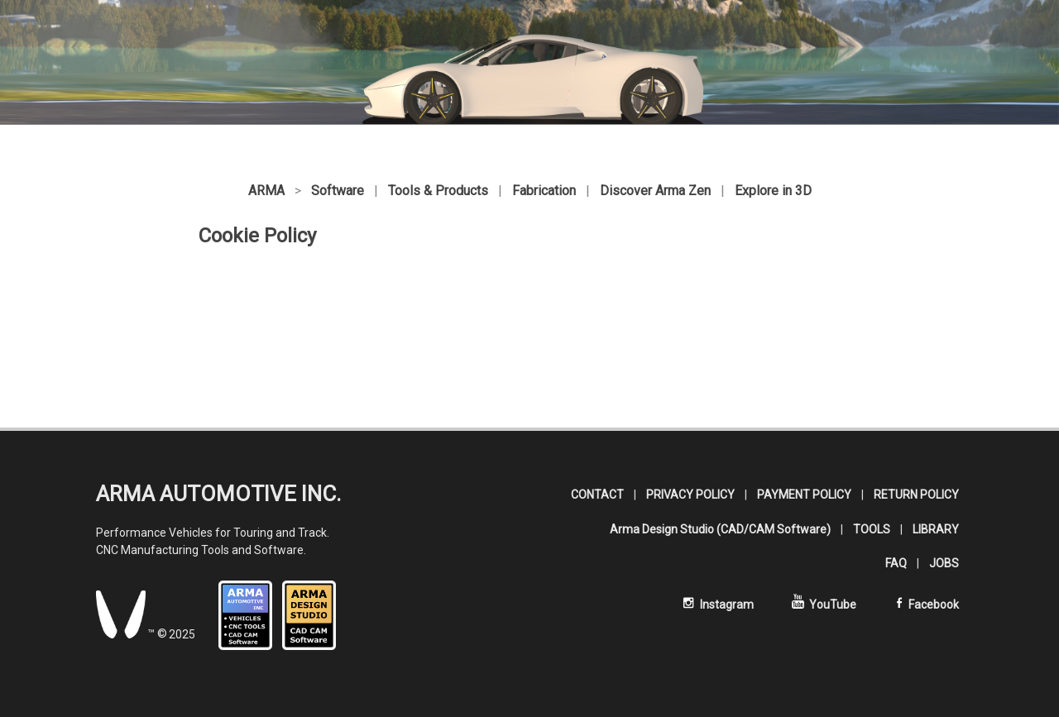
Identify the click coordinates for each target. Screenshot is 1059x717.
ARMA (266, 190)
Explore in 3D (773, 190)
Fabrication (544, 190)
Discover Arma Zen (655, 190)
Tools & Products (438, 190)
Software (337, 190)
